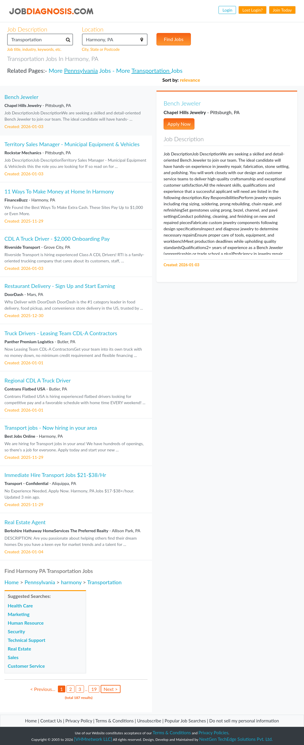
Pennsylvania (81, 70)
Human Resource (26, 623)
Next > (111, 689)
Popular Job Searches (185, 720)
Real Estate (19, 648)
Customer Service (26, 666)
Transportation (151, 70)
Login (227, 9)
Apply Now (179, 124)
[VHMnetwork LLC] (93, 739)
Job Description (27, 29)
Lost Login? (252, 9)
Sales (13, 657)
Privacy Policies (214, 732)
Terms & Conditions (115, 720)
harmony (71, 582)
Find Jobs (173, 39)
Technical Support (26, 640)
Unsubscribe (149, 720)
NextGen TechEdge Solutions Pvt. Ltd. (236, 739)
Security (16, 631)
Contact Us (51, 720)
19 (94, 689)
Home (11, 582)
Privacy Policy (78, 720)
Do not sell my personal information (244, 720)
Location (93, 29)
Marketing (18, 614)
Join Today (282, 9)
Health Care (20, 605)
